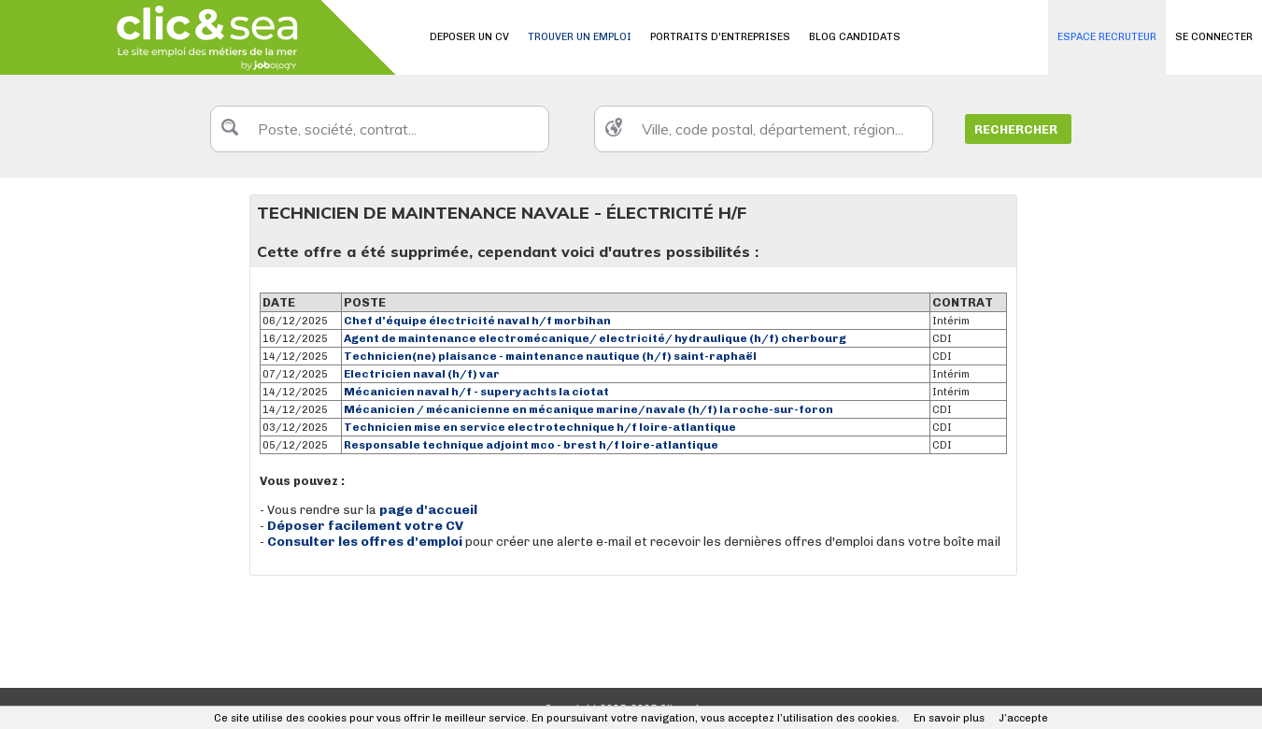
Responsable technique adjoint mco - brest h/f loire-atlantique (531, 444)
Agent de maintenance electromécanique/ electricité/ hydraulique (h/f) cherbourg (595, 338)
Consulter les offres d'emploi (366, 542)
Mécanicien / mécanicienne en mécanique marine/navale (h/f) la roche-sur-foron (588, 409)
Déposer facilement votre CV (365, 526)
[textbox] (379, 129)
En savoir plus (949, 718)
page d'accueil (428, 510)
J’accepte (1023, 718)
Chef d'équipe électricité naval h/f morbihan (477, 320)
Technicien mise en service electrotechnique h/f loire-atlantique (540, 427)
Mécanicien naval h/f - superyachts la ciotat (476, 391)
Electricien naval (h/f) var (422, 373)
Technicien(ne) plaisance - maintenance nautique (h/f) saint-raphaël (550, 356)
